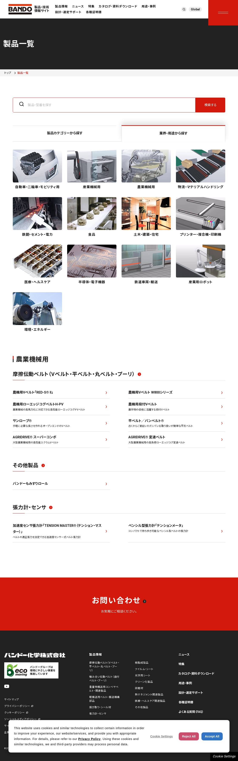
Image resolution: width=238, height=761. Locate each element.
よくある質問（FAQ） (191, 711)
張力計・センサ (97, 713)
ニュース (78, 6)
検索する (210, 105)
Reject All (189, 736)
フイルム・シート (144, 669)
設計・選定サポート (68, 12)
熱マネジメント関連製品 (149, 694)
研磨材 (139, 688)
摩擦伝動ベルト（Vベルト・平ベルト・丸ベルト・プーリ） (104, 666)
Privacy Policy (89, 739)
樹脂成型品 (142, 662)
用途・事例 (149, 6)
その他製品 (141, 707)
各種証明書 (94, 12)
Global (195, 9)
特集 (91, 6)
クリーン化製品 (144, 681)
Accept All (212, 736)
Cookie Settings (224, 756)
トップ (7, 72)
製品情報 (61, 6)
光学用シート (142, 675)
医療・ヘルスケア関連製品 (150, 700)
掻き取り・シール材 (100, 707)
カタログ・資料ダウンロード (118, 6)
